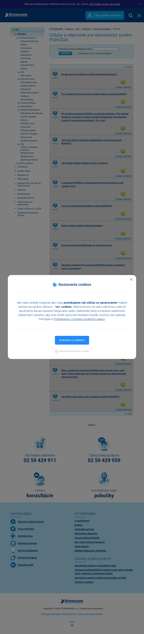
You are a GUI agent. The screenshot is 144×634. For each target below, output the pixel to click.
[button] (72, 351)
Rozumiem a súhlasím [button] (72, 340)
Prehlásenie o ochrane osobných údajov (79, 319)
